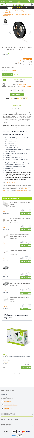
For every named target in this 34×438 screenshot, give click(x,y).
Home (2, 11)
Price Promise (7, 187)
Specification (17, 108)
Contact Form (7, 191)
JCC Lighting (6, 354)
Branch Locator (8, 1)
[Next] (19, 372)
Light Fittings (21, 11)
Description (17, 105)
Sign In (2, 1)
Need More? (17, 75)
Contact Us (4, 394)
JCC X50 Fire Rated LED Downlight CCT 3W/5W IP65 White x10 (16, 356)
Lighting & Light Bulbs (11, 11)
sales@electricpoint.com (21, 190)
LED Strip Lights (7, 12)
